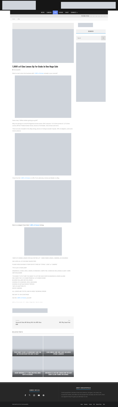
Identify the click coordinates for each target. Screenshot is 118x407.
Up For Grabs (39, 302)
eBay (27, 302)
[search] (103, 38)
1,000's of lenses (39, 73)
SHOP (67, 12)
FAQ (94, 404)
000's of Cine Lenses (17, 302)
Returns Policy (98, 404)
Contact (90, 404)
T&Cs (104, 404)
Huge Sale (32, 302)
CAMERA (49, 12)
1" (24, 302)
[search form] (88, 38)
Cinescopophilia (16, 69)
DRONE (61, 12)
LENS (55, 12)
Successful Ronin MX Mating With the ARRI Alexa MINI (29, 322)
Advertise (86, 404)
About (82, 404)
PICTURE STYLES (85, 16)
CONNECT (73, 12)
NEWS (43, 12)
